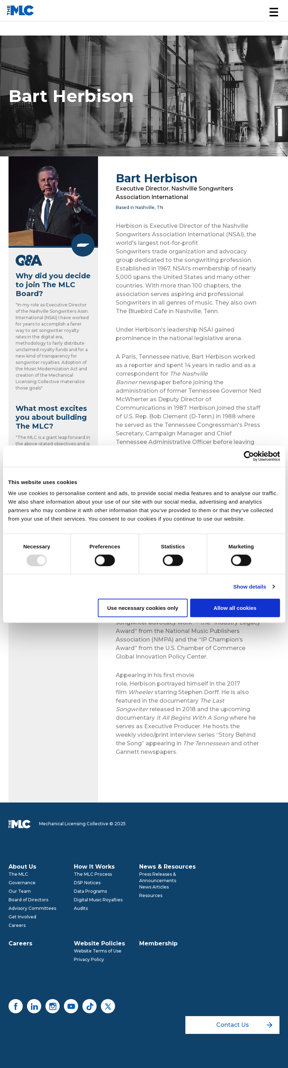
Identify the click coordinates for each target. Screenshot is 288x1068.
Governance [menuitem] (22, 882)
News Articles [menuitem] (154, 887)
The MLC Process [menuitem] (93, 874)
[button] (273, 12)
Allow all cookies (234, 608)
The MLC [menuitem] (18, 874)
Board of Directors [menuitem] (28, 899)
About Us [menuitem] (22, 866)
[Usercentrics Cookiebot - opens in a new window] (249, 456)
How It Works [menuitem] (94, 866)
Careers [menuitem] (17, 925)
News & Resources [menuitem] (167, 866)
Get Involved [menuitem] (22, 916)
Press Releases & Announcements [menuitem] (157, 877)
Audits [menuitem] (81, 908)
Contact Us (244, 1024)
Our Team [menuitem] (20, 891)
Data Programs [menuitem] (90, 891)
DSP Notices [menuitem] (87, 882)
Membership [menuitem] (158, 943)
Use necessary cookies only (142, 608)
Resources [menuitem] (150, 895)
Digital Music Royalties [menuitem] (98, 899)
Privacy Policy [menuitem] (89, 959)
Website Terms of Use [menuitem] (97, 951)
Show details (249, 586)
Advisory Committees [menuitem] (32, 908)
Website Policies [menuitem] (99, 943)
